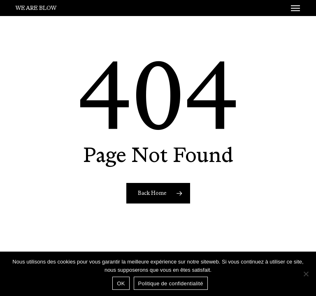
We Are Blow (36, 8)
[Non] (306, 274)
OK (121, 283)
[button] (295, 8)
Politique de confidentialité (170, 283)
